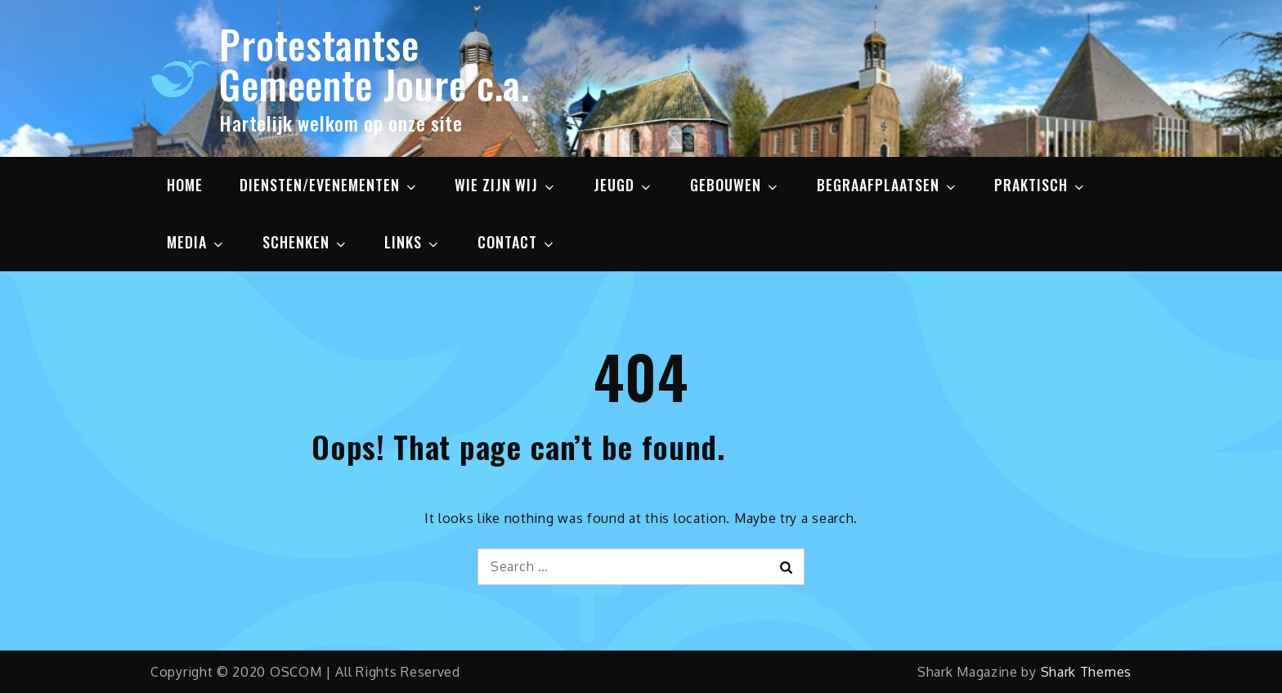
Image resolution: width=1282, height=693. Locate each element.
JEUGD (623, 184)
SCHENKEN (305, 242)
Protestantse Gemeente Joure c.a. (374, 64)
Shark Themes (1086, 672)
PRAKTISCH (1040, 184)
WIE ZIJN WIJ (506, 184)
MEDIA (196, 242)
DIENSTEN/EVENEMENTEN (329, 184)
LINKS (412, 242)
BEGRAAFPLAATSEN (887, 184)
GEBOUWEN (735, 184)
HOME (185, 184)
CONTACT (516, 242)
